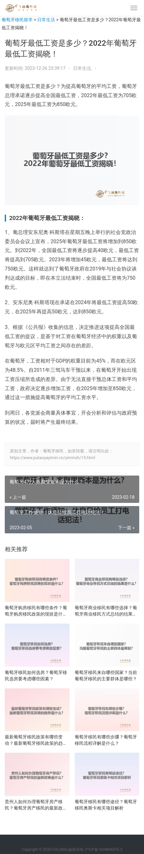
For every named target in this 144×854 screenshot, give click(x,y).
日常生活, (83, 68)
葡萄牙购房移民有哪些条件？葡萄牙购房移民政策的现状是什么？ (36, 611)
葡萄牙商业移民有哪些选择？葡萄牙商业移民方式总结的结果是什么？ (106, 611)
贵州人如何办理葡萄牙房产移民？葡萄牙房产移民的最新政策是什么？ (36, 805)
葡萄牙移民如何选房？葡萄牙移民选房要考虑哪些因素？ (36, 675)
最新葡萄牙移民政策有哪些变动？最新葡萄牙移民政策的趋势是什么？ (36, 740)
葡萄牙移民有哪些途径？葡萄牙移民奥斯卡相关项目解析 (106, 805)
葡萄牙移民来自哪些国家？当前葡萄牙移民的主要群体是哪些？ (106, 675)
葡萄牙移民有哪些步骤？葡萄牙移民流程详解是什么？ (106, 740)
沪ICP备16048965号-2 (103, 849)
